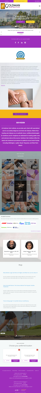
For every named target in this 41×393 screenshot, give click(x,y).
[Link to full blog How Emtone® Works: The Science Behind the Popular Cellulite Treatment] (20, 285)
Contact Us (37, 370)
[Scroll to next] (39, 32)
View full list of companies (36, 231)
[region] (20, 324)
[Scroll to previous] (2, 32)
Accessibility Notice (30, 370)
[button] (20, 1)
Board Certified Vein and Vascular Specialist (11, 255)
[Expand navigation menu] (39, 6)
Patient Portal (30, 21)
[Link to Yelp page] (19, 350)
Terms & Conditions (21, 370)
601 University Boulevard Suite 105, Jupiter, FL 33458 (11, 356)
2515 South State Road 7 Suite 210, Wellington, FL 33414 (29, 356)
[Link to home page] (19, 6)
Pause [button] (1, 34)
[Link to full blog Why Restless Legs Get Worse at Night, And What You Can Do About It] (20, 272)
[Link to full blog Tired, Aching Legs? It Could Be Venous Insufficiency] (20, 300)
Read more (3, 85)
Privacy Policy (14, 370)
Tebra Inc (9, 370)
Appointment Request (20, 22)
